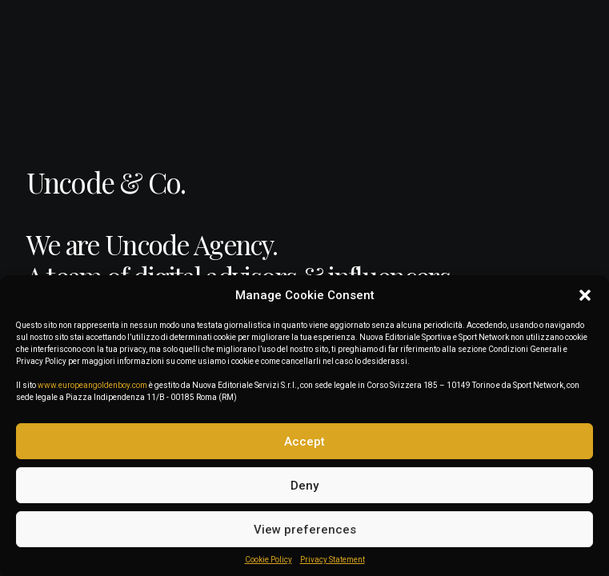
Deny (304, 485)
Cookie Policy (268, 559)
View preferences (305, 529)
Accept (304, 441)
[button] (585, 295)
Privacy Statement (332, 559)
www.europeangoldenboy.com (92, 385)
